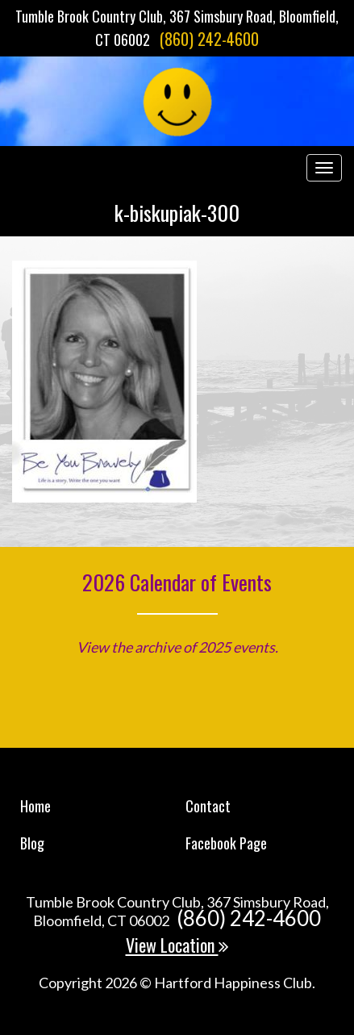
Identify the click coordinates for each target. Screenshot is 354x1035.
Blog (32, 843)
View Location (177, 945)
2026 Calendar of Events (177, 582)
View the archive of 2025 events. (177, 647)
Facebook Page (226, 843)
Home (35, 805)
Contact (208, 805)
